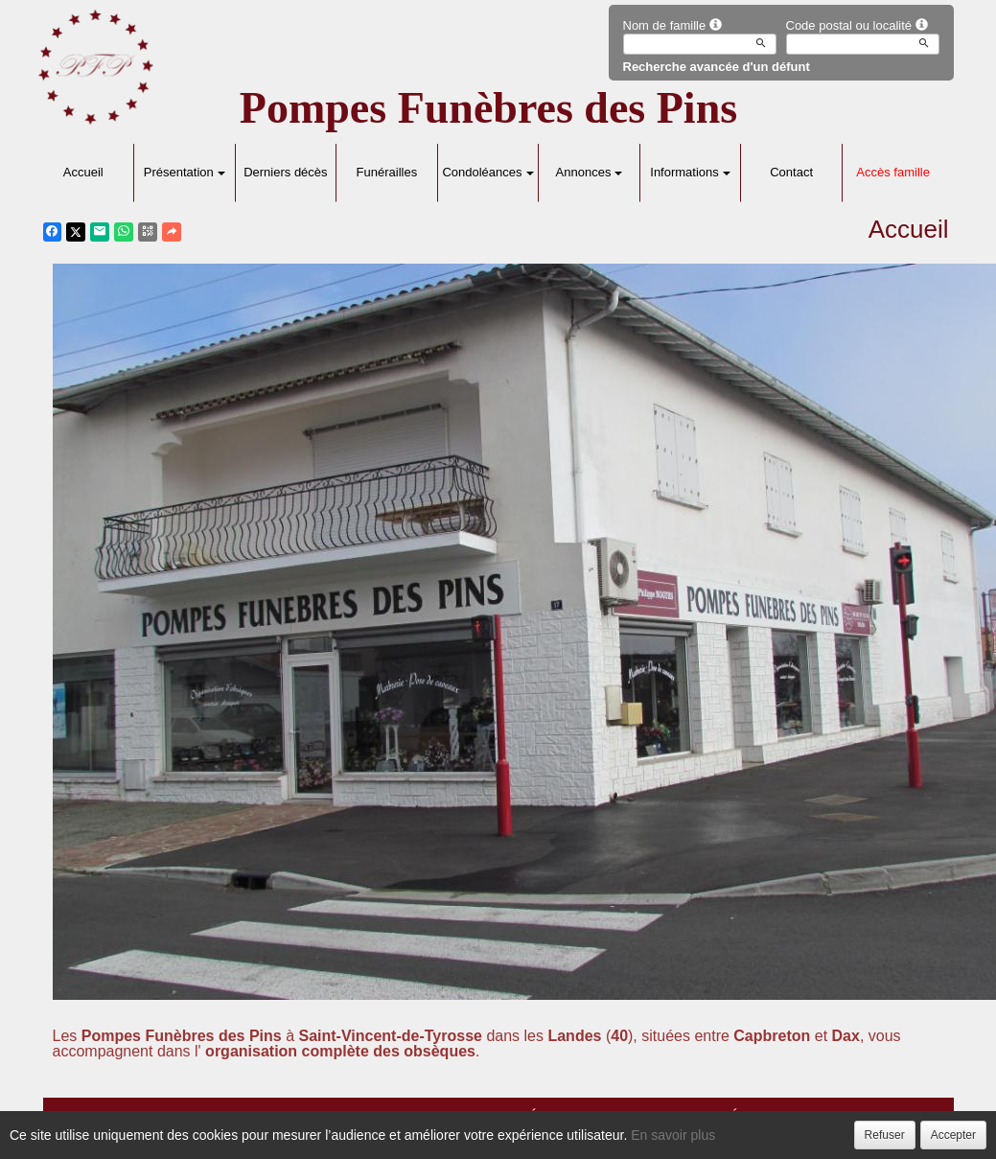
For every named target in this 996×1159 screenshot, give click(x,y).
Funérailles (387, 172)
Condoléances (487, 172)
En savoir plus (673, 1135)
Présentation (184, 172)
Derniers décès (285, 172)
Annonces (589, 172)
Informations (690, 172)
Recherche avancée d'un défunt (716, 66)
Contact (791, 172)
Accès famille (893, 172)
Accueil (83, 172)
